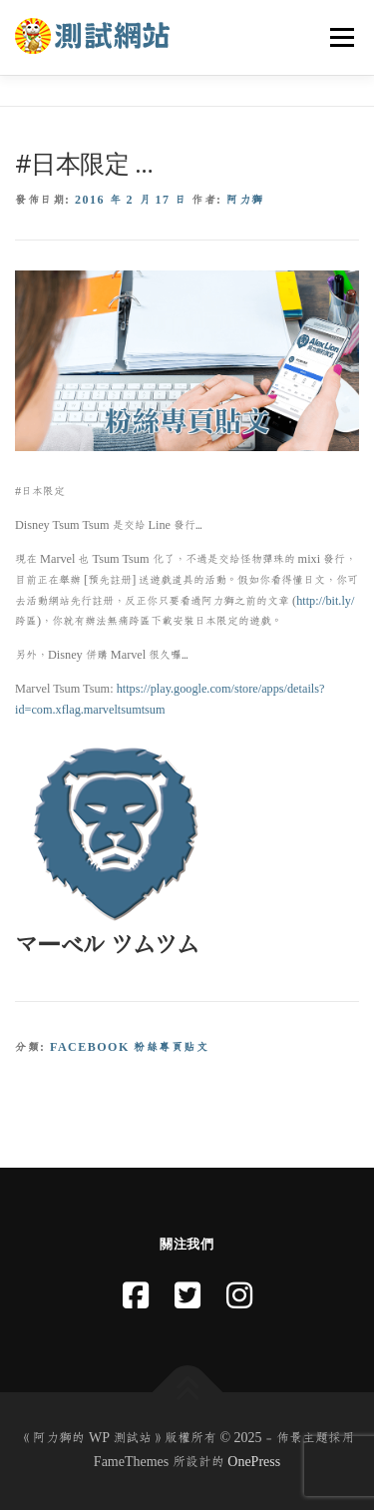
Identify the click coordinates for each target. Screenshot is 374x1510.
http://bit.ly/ (325, 601)
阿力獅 (245, 200)
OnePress (253, 1462)
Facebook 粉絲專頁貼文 (129, 1047)
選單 (339, 37)
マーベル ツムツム (106, 945)
